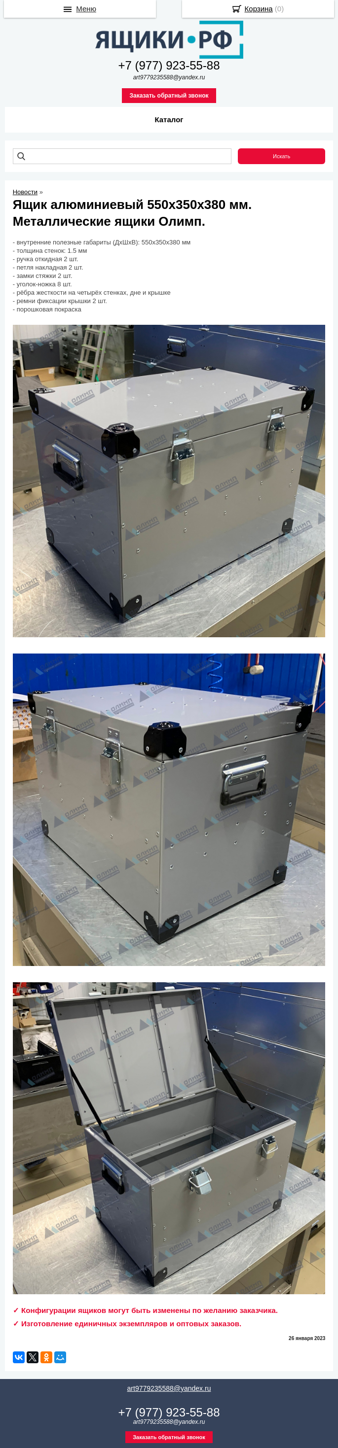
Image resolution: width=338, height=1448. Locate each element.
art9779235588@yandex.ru (169, 1388)
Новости (25, 192)
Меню (86, 8)
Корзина (259, 8)
